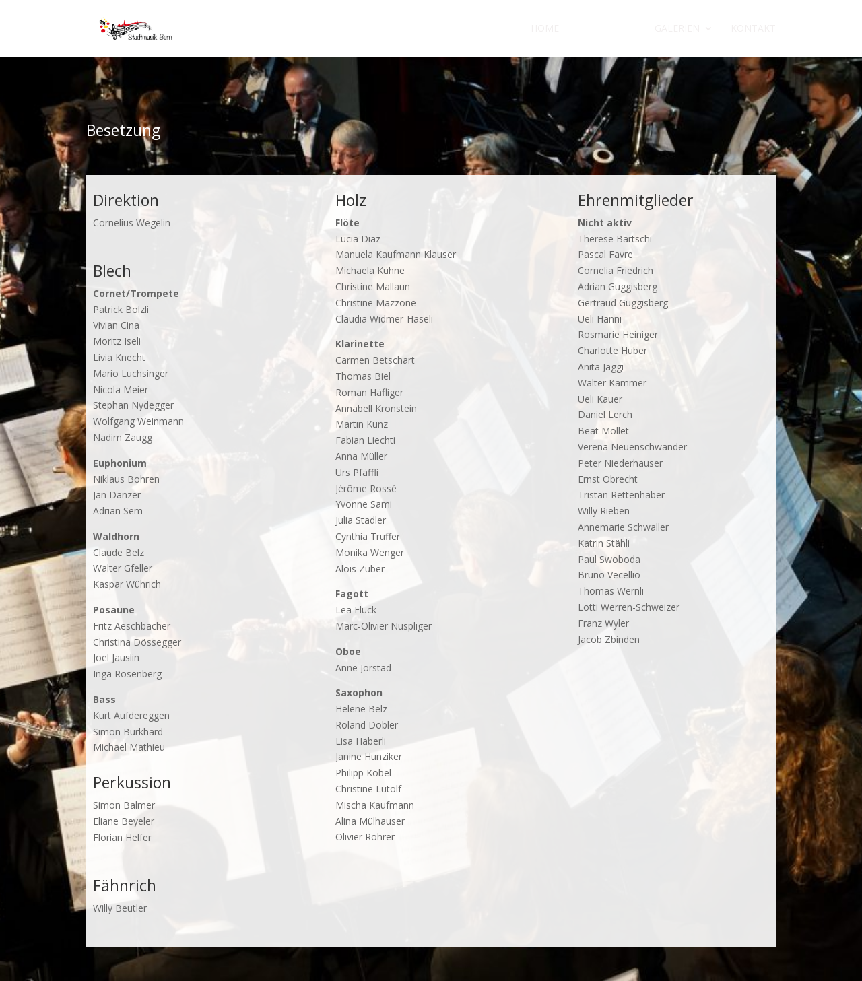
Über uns (600, 29)
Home (545, 29)
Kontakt (753, 29)
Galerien (677, 29)
